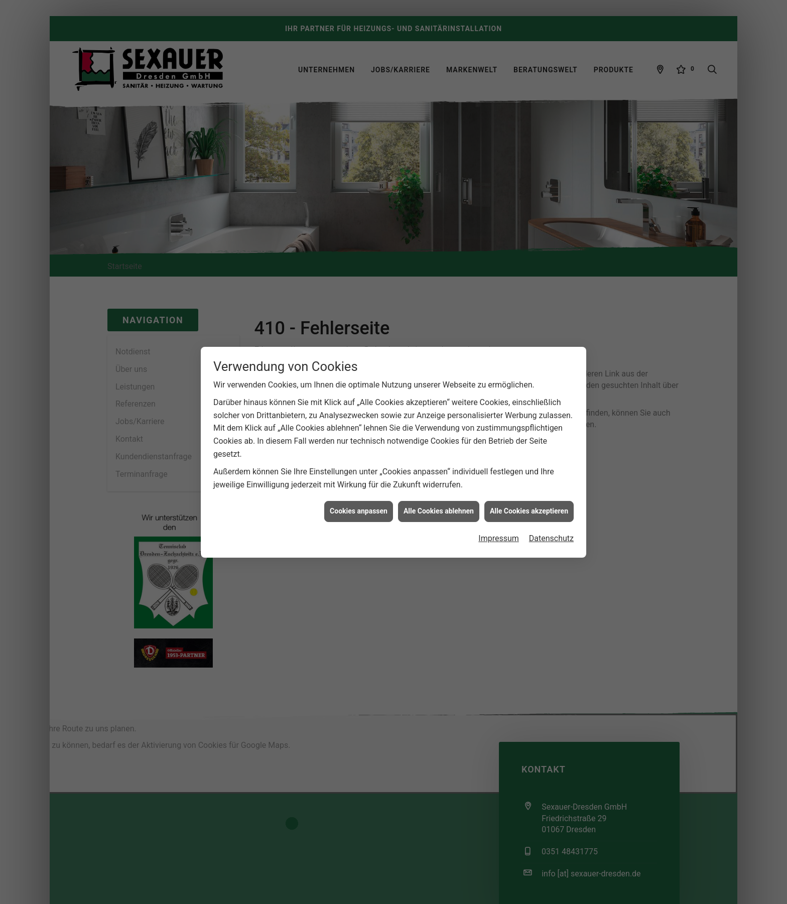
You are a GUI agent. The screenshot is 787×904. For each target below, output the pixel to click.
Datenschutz (551, 518)
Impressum (498, 518)
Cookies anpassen (358, 491)
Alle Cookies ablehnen (439, 491)
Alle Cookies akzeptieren (529, 491)
